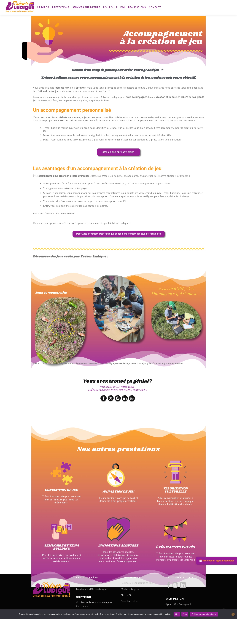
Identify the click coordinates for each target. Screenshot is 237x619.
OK (176, 614)
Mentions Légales (130, 588)
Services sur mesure (86, 7)
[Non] (233, 614)
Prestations (60, 7)
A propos (43, 7)
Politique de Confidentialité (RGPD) (138, 582)
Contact (155, 7)
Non (185, 614)
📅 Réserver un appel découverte (216, 560)
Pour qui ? (110, 7)
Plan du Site (127, 595)
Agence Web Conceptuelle (179, 604)
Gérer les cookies (129, 601)
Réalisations (137, 7)
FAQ (122, 7)
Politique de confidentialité (203, 614)
